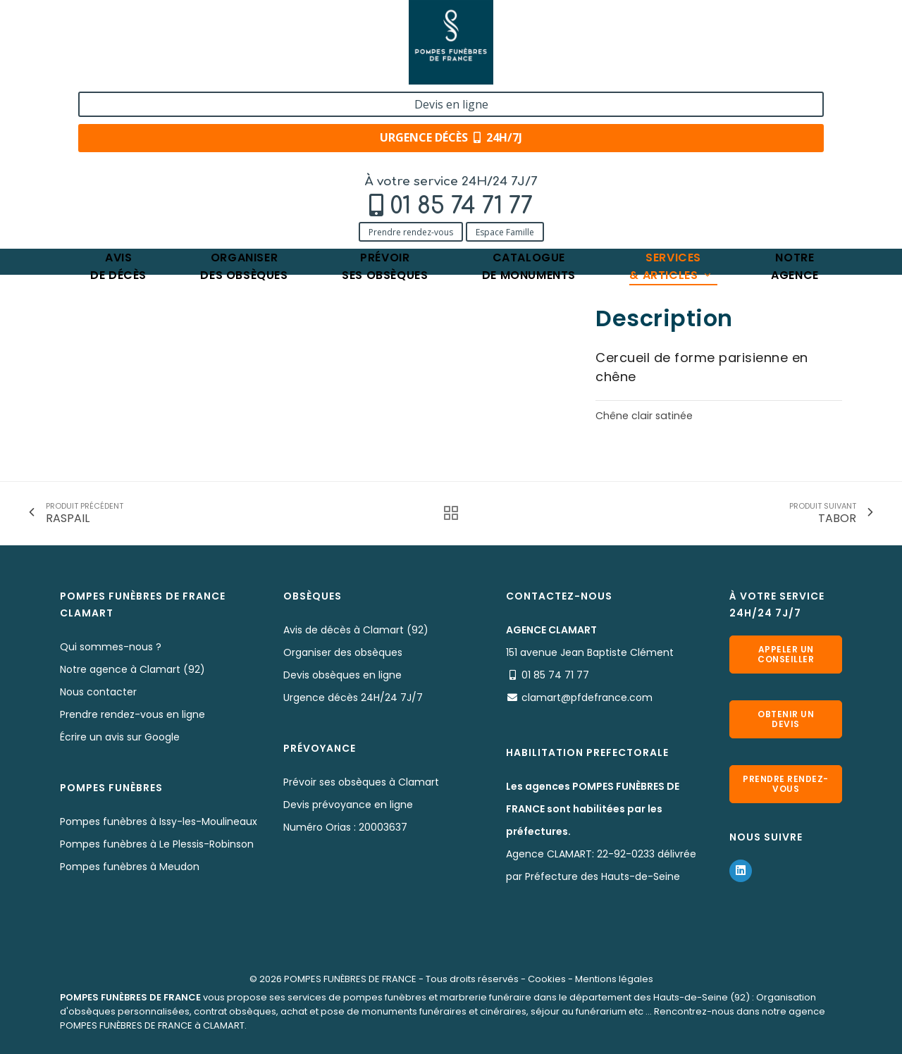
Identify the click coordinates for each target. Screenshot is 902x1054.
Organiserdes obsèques (244, 109)
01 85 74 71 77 (160, 47)
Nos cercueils (249, 153)
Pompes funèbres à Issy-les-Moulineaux (158, 821)
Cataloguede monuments (529, 109)
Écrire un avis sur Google (120, 737)
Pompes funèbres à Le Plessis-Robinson (157, 844)
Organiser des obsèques (342, 652)
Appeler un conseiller (786, 654)
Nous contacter (98, 692)
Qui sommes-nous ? (110, 647)
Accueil (77, 153)
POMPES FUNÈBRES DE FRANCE (350, 979)
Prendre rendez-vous (110, 72)
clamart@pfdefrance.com (587, 697)
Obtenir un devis (786, 719)
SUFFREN (318, 153)
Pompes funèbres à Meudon (129, 867)
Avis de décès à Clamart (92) (355, 630)
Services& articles (670, 109)
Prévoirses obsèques (385, 109)
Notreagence (795, 109)
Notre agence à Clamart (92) (132, 669)
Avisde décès (118, 109)
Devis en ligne (752, 27)
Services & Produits (157, 153)
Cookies (547, 979)
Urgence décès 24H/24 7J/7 (353, 697)
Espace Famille (204, 72)
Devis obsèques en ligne (342, 675)
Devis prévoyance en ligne (348, 805)
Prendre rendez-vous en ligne (132, 714)
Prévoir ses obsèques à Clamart (361, 782)
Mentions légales (614, 979)
